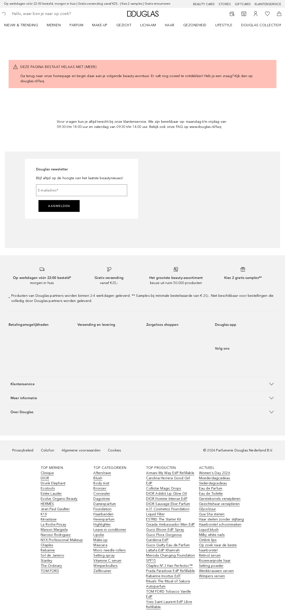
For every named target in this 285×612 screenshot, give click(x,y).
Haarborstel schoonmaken (220, 524)
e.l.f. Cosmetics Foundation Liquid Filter (167, 511)
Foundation (102, 509)
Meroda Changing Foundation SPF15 (170, 558)
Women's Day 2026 (214, 473)
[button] (142, 384)
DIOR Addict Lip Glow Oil (166, 493)
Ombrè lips (208, 540)
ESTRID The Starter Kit (163, 519)
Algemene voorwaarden (81, 450)
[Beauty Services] (232, 14)
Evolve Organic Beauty (59, 499)
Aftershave (102, 473)
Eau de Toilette (211, 493)
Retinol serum (210, 555)
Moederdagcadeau (214, 478)
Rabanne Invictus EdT (163, 576)
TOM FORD (50, 571)
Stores (225, 4)
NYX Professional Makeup (62, 540)
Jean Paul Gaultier (55, 509)
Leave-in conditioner (109, 530)
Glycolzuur (207, 509)
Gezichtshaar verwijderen (219, 504)
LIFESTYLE (224, 25)
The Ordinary (51, 566)
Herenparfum (103, 519)
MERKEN (54, 25)
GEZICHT (124, 25)
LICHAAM (148, 25)
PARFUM (76, 25)
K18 (44, 514)
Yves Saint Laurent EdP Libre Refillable (169, 604)
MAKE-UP (100, 25)
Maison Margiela (54, 530)
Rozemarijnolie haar (215, 560)
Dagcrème (101, 499)
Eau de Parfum (211, 488)
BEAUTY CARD (204, 4)
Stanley (46, 560)
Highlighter (102, 524)
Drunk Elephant (53, 483)
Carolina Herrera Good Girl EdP (168, 480)
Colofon (47, 450)
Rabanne (48, 550)
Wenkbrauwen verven (216, 571)
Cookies (114, 450)
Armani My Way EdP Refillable (170, 473)
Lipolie (98, 535)
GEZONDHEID (195, 25)
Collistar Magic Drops (163, 488)
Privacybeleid (23, 450)
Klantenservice (268, 4)
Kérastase (49, 519)
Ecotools (48, 488)
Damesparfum (104, 504)
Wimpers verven (212, 576)
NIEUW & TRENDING (21, 25)
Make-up (100, 540)
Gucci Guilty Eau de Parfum (168, 545)
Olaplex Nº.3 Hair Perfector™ (169, 566)
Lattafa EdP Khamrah (163, 550)
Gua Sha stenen (212, 514)
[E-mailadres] (81, 190)
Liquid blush (209, 530)
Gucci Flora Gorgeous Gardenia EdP (164, 537)
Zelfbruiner (102, 571)
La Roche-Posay (53, 524)
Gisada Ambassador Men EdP (170, 524)
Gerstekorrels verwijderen (220, 499)
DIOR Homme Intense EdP (166, 499)
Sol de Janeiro (52, 555)
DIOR (45, 478)
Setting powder (211, 566)
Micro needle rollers (109, 550)
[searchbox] (47, 13)
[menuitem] (24, 25)
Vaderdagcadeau (213, 483)
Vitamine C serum (107, 560)
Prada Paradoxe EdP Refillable (170, 571)
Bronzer (99, 488)
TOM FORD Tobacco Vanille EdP (168, 594)
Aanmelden (59, 206)
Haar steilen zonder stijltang (221, 519)
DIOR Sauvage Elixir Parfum (168, 504)
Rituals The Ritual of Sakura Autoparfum (168, 583)
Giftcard (243, 4)
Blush (97, 478)
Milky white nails (212, 535)
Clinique (47, 473)
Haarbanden (103, 514)
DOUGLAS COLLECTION (261, 25)
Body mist (101, 483)
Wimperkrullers (105, 566)
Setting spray (104, 555)
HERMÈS (47, 504)
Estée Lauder (51, 493)
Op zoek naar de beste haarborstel (218, 547)
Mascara (100, 545)
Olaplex (47, 545)
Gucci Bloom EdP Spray (165, 530)
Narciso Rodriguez (56, 535)
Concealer (101, 493)
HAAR (169, 25)
